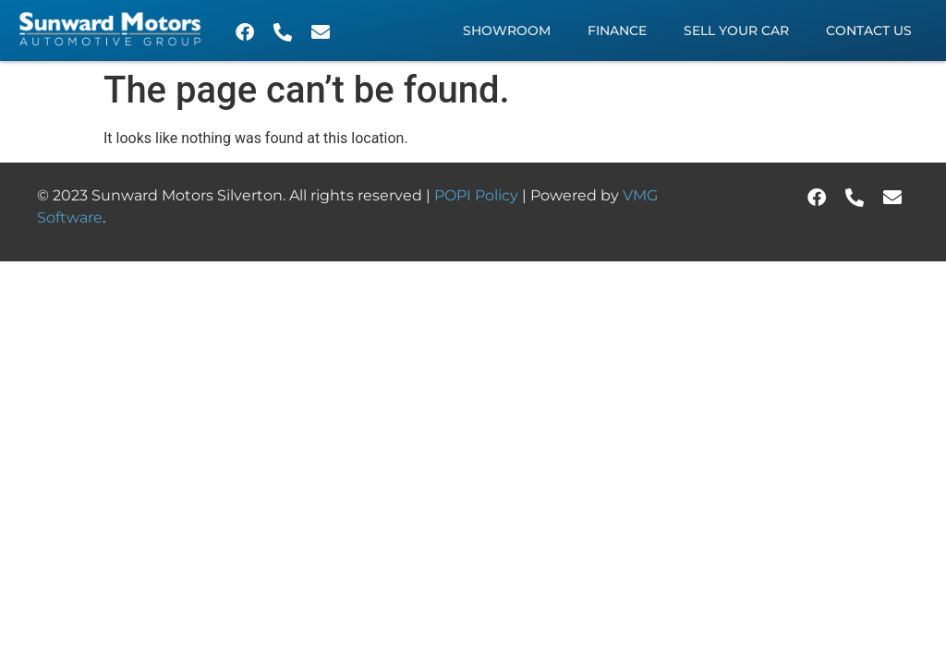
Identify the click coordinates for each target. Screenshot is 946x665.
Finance (617, 30)
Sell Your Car (736, 30)
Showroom (507, 30)
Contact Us (869, 30)
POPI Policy (478, 195)
